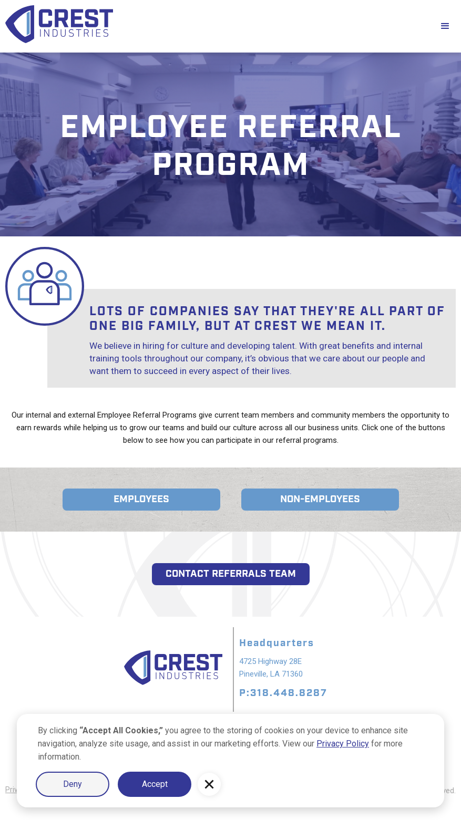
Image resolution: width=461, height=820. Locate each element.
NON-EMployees (320, 499)
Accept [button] (155, 784)
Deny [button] (72, 784)
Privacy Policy (342, 744)
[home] (214, 26)
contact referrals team (231, 573)
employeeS (141, 499)
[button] (209, 784)
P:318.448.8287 (283, 693)
